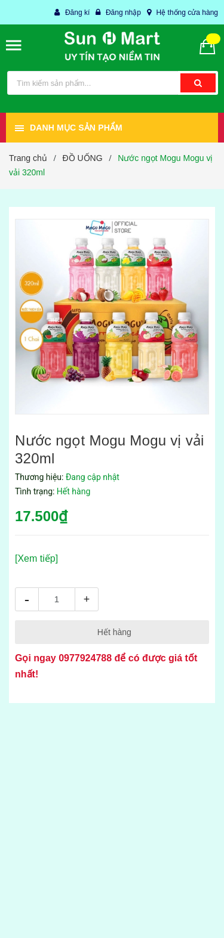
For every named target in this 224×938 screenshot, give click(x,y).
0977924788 (85, 658)
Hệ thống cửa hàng (187, 12)
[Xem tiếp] (36, 558)
